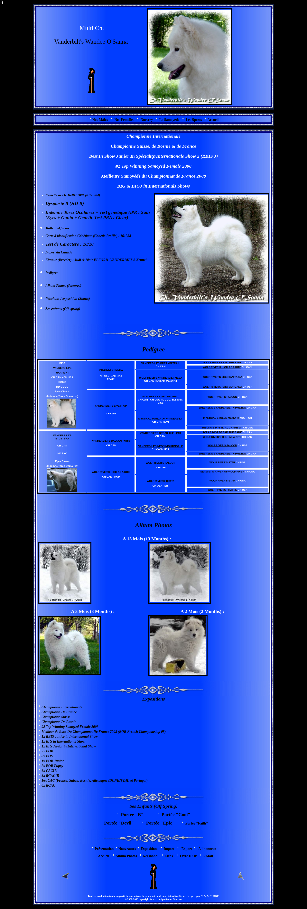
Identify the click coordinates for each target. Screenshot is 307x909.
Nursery (147, 120)
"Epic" (167, 822)
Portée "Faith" (194, 823)
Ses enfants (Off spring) (62, 309)
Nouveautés (127, 849)
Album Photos (55, 286)
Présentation (104, 849)
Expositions (153, 699)
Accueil (213, 120)
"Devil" (126, 822)
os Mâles (100, 120)
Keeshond (150, 856)
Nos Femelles (124, 120)
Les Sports (194, 120)
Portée (128, 814)
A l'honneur (207, 849)
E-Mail (207, 856)
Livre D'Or (188, 856)
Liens (168, 856)
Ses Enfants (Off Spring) (153, 806)
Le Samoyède (169, 120)
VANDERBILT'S (123, 260)
